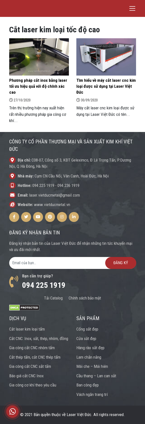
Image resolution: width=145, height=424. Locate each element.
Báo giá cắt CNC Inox (26, 375)
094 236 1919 (68, 185)
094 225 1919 (43, 185)
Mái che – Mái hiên (92, 366)
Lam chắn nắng (88, 357)
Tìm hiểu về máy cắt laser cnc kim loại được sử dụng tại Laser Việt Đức (106, 86)
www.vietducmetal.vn (52, 204)
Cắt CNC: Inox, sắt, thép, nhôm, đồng (38, 338)
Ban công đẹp (87, 384)
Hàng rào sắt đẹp (90, 347)
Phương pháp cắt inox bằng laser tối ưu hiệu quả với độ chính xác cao (38, 86)
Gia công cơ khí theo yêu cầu (32, 384)
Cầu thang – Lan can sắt (96, 375)
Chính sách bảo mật (85, 298)
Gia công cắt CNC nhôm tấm (32, 347)
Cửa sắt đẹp (86, 338)
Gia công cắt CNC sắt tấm (30, 366)
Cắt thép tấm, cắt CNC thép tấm (34, 357)
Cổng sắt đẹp (87, 329)
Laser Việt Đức (79, 414)
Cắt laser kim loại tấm (27, 329)
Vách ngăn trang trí (92, 394)
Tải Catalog (53, 298)
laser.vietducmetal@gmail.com (54, 195)
